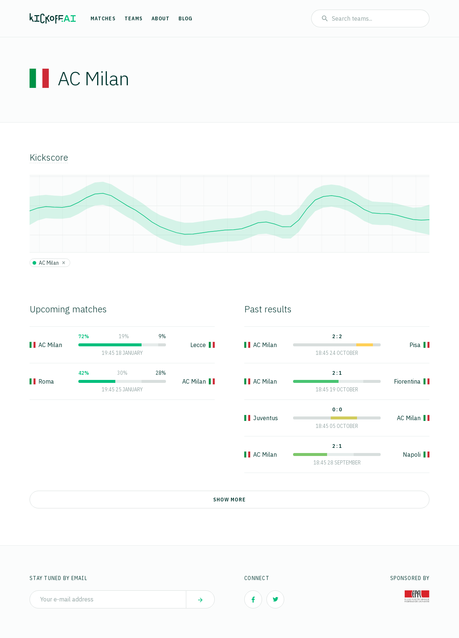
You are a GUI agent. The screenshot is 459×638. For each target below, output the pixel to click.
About (161, 18)
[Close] (63, 262)
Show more (229, 499)
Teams (134, 18)
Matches (103, 18)
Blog (185, 18)
